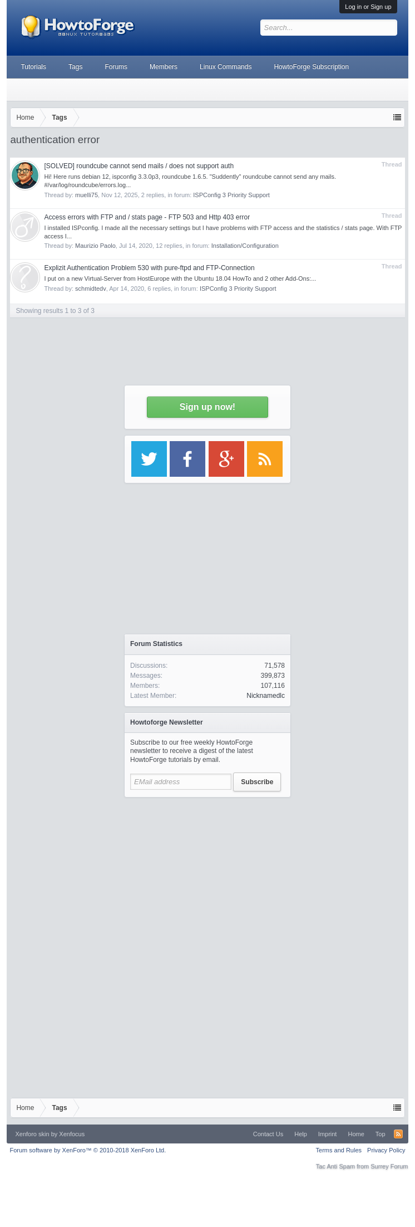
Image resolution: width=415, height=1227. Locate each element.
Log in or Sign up (368, 6)
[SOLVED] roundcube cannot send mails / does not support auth (139, 166)
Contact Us (268, 1134)
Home (356, 1134)
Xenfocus (72, 1134)
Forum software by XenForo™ (87, 1150)
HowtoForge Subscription (311, 67)
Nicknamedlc (265, 696)
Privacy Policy (386, 1150)
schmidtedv (90, 288)
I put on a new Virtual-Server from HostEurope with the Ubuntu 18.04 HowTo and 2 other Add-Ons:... (180, 278)
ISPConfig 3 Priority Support (231, 195)
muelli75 (86, 195)
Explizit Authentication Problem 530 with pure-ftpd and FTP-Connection (149, 268)
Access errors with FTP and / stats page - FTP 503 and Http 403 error (147, 217)
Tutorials (33, 67)
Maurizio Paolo (95, 245)
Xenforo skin (32, 1134)
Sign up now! (207, 407)
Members (163, 67)
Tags (75, 67)
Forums (116, 67)
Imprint (327, 1134)
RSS (398, 1134)
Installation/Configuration (245, 245)
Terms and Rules (339, 1150)
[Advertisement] (207, 872)
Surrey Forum (389, 1166)
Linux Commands (225, 67)
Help (300, 1134)
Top (381, 1134)
